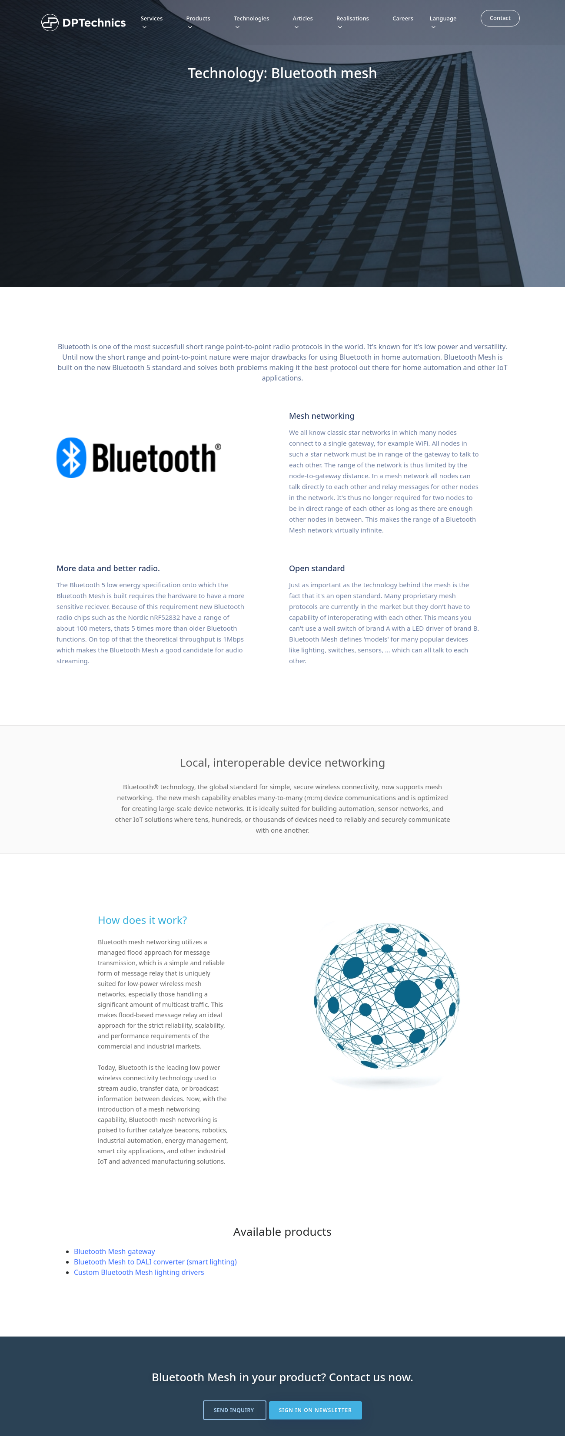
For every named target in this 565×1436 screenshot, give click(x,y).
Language (443, 22)
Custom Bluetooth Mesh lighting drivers (139, 1272)
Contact (500, 17)
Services (152, 22)
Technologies (251, 22)
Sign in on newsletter (315, 1410)
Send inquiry (234, 1410)
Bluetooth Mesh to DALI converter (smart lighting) (155, 1262)
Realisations (352, 22)
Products (198, 22)
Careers (402, 18)
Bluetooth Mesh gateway (114, 1251)
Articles (303, 22)
